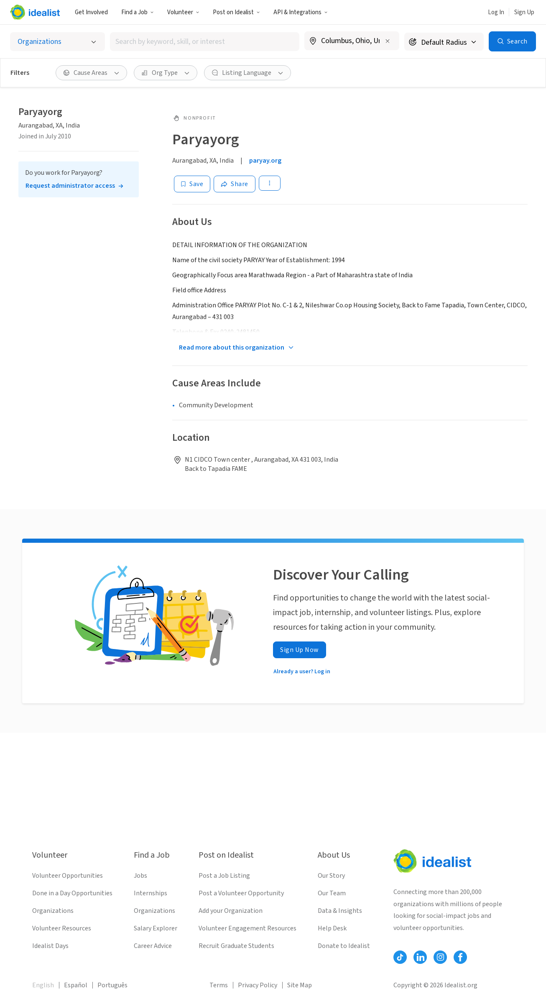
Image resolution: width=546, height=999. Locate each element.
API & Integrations (300, 12)
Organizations (53, 910)
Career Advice (153, 945)
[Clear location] (387, 41)
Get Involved (91, 12)
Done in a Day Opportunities (72, 893)
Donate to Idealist (344, 945)
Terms (218, 985)
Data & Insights (340, 910)
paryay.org (265, 160)
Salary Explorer (155, 928)
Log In (496, 12)
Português (112, 985)
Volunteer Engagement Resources (247, 928)
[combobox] (204, 42)
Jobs (140, 875)
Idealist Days (50, 945)
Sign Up (524, 12)
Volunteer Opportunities (67, 875)
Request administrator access (70, 185)
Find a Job (137, 12)
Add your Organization (231, 910)
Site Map (299, 985)
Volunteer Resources (61, 928)
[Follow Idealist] (400, 957)
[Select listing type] (57, 41)
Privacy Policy (257, 985)
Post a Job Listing (224, 875)
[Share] (234, 184)
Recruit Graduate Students (236, 945)
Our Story (331, 875)
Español (75, 985)
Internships (150, 893)
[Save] (192, 184)
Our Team (332, 893)
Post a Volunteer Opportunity (241, 893)
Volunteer (183, 12)
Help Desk (332, 928)
